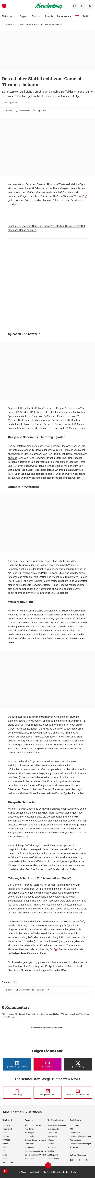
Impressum (74, 1125)
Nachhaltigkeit (8, 1162)
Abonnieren (52, 1133)
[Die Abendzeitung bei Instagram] (47, 1064)
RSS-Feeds (29, 1136)
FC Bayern (6, 1136)
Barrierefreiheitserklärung (80, 1136)
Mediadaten (52, 1147)
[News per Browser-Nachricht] (78, 1092)
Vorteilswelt (30, 1147)
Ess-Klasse (29, 1144)
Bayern (5, 1133)
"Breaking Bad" (47, 949)
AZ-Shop (51, 1151)
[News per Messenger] (17, 1092)
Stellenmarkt (30, 1159)
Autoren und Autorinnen (57, 1125)
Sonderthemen (53, 1159)
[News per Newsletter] (47, 1092)
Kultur (4, 1155)
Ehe (15, 982)
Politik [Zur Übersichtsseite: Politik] (86, 16)
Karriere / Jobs (53, 1129)
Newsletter (29, 1129)
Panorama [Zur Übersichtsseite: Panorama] (63, 16)
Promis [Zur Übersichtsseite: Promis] (49, 16)
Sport (4, 1147)
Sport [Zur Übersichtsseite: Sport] (35, 16)
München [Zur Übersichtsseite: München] (7, 16)
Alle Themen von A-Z (33, 1125)
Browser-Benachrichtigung (35, 1140)
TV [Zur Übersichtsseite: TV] (77, 16)
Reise (4, 1159)
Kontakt (51, 1144)
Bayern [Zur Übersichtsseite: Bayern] (24, 16)
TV (15, 24)
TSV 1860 (6, 1140)
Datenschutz (75, 1133)
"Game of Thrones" (73, 196)
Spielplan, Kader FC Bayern (35, 1151)
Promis (5, 1144)
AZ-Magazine (53, 1155)
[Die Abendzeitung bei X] (78, 1064)
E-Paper (51, 1140)
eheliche (12, 457)
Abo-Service (52, 1136)
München (6, 1125)
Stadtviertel (7, 1129)
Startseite (8, 24)
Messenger (29, 1133)
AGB (71, 1129)
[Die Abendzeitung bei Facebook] (17, 1064)
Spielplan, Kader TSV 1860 (35, 1155)
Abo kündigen (75, 1140)
